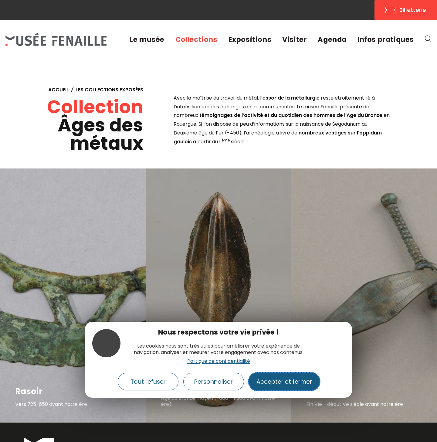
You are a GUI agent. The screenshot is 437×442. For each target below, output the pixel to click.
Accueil (58, 89)
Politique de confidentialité (218, 361)
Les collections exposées (109, 89)
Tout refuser (148, 382)
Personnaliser (213, 382)
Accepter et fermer (284, 382)
